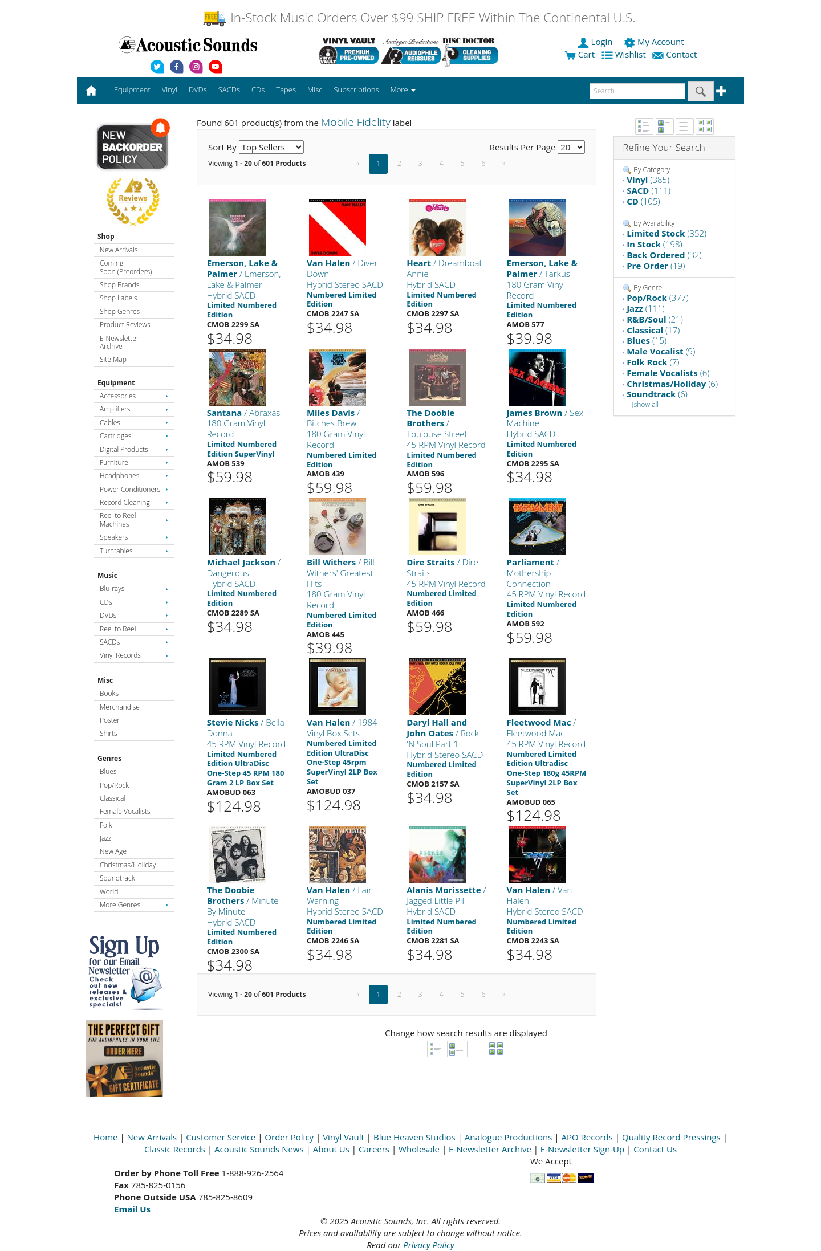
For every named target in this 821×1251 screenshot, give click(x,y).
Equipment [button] (132, 89)
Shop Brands (119, 285)
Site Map (113, 359)
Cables (134, 422)
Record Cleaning (134, 502)
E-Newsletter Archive (119, 342)
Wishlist (624, 54)
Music (107, 575)
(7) (653, 362)
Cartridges (134, 436)
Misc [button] (314, 89)
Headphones (134, 475)
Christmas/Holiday (128, 865)
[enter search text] (637, 91)
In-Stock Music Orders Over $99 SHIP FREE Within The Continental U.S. (418, 17)
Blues (108, 771)
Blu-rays (134, 588)
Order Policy (289, 1137)
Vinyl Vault (343, 1137)
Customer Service (220, 1137)
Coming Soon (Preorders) (126, 267)
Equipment (116, 383)
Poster (110, 720)
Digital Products (134, 449)
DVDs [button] (198, 89)
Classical (112, 798)
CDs (134, 602)
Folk (106, 825)
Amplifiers (134, 409)
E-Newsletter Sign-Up (582, 1149)
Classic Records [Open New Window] (174, 1149)
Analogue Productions (508, 1137)
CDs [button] (258, 89)
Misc (105, 680)
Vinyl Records (134, 655)
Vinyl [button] (169, 89)
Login (596, 41)
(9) (661, 351)
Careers (374, 1149)
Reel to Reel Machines (134, 519)
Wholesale (419, 1149)
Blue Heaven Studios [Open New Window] (414, 1137)
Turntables (134, 551)
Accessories (134, 396)
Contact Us (655, 1149)
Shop (106, 236)
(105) (643, 201)
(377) (657, 297)
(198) (654, 244)
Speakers (134, 537)
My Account (655, 41)
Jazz (105, 838)
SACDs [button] (229, 89)
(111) (648, 190)
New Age (113, 851)
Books (109, 693)
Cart (579, 54)
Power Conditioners (134, 489)
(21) (655, 319)
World (109, 892)
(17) (653, 330)
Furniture (134, 462)
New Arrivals (118, 250)
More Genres (134, 905)
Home (105, 1137)
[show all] (646, 404)
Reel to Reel (134, 629)
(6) (668, 372)
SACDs (134, 642)
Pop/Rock (114, 785)
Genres (109, 758)
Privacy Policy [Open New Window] (428, 1244)
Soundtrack (117, 878)
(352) (666, 233)
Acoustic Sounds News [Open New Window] (259, 1149)
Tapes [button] (286, 89)
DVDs (134, 615)
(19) (656, 265)
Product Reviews (125, 324)
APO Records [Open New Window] (587, 1137)
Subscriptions (356, 89)
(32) (664, 254)
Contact (675, 54)
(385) (648, 179)
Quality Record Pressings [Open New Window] (671, 1137)
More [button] (403, 89)
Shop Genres (120, 311)
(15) (646, 340)
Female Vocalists (125, 811)
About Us (331, 1149)
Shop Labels (118, 298)
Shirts (108, 733)
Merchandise (120, 707)
